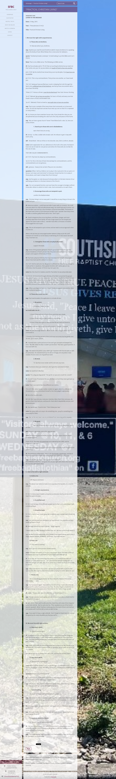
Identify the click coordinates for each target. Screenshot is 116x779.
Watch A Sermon (10, 28)
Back (28, 749)
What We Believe (10, 25)
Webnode (53, 777)
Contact (9, 35)
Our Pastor (9, 18)
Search (74, 3)
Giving (10, 32)
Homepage (10, 14)
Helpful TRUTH (10, 21)
